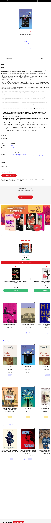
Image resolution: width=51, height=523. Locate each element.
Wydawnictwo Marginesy (28, 455)
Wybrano (15, 290)
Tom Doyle (46, 284)
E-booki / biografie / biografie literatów (18, 154)
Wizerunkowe (46, 455)
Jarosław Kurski (28, 327)
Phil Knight (16, 284)
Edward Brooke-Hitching (9, 411)
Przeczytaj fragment (25, 31)
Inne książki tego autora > (8, 341)
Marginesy (10, 329)
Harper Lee (28, 411)
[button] (25, 19)
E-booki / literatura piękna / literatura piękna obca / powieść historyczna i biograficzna (28, 155)
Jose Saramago (46, 411)
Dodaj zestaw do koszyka (25, 262)
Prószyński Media (9, 455)
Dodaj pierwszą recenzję (9, 175)
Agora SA (28, 329)
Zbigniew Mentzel (46, 453)
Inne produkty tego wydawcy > (9, 383)
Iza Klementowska (46, 327)
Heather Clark (28, 453)
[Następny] (49, 279)
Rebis (28, 43)
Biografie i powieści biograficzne (26, 48)
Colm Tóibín (25, 37)
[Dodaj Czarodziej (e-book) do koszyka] (25, 197)
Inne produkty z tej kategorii (8, 425)
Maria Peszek (9, 327)
